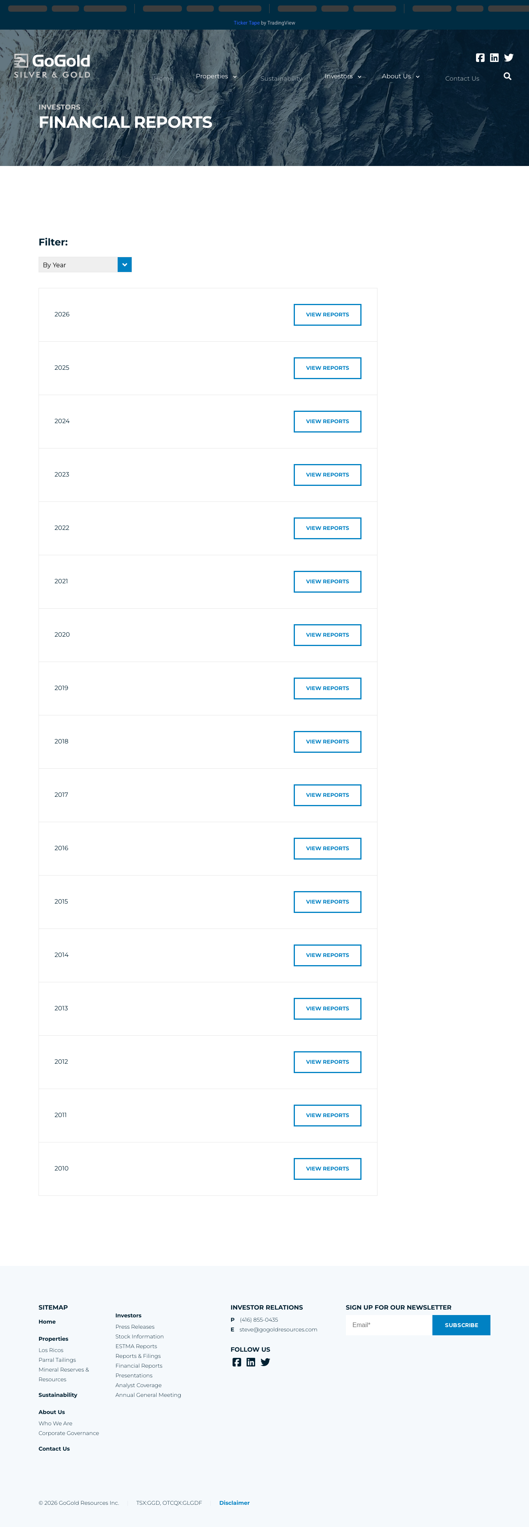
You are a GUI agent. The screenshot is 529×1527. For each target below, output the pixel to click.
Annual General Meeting (148, 1394)
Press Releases (134, 1326)
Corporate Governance (69, 1433)
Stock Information (139, 1336)
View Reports (324, 314)
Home (179, 78)
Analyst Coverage (138, 1385)
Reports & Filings (137, 1355)
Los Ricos (51, 1350)
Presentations (133, 1375)
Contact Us (465, 78)
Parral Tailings (57, 1359)
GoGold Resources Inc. (55, 67)
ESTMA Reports (136, 1346)
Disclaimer (234, 1502)
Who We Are (55, 1423)
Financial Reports (138, 1365)
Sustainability (291, 78)
